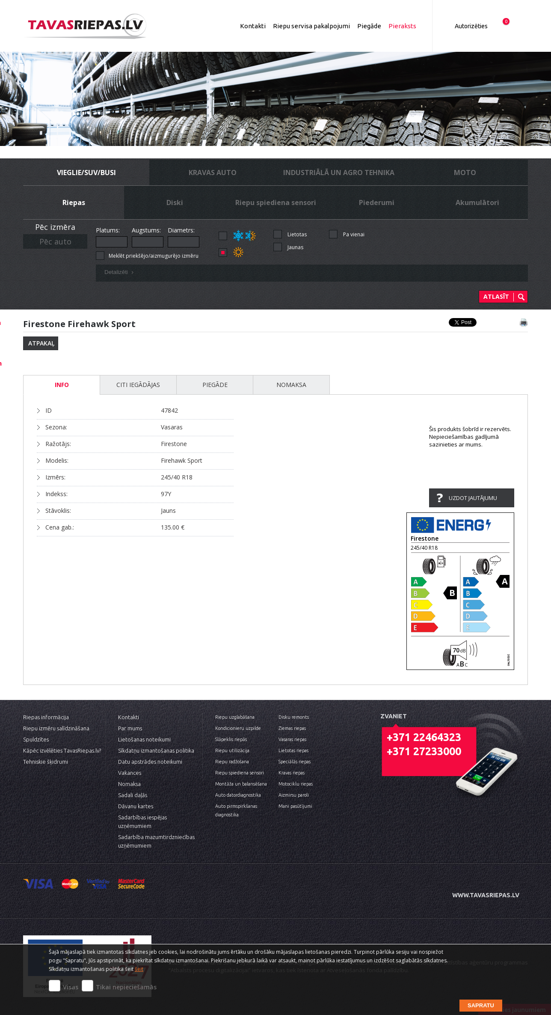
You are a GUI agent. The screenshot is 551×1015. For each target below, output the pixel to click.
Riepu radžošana (232, 761)
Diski (174, 202)
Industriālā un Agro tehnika (338, 172)
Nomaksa (291, 385)
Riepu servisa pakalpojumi (311, 26)
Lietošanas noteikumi (144, 739)
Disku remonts (293, 717)
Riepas (73, 202)
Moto (465, 172)
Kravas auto (213, 172)
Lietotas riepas (293, 750)
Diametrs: (181, 230)
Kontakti (253, 26)
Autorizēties (471, 26)
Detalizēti (120, 273)
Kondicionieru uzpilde (238, 728)
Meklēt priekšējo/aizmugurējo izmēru (153, 255)
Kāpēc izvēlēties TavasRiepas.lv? (62, 750)
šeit (139, 969)
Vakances (129, 773)
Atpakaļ (41, 343)
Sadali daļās (132, 795)
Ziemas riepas (292, 728)
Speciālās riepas (294, 761)
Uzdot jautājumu (473, 498)
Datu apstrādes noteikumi (150, 762)
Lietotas (297, 234)
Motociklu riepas (295, 783)
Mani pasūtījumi (295, 806)
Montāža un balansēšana (241, 783)
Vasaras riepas (292, 739)
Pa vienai (353, 234)
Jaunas (295, 247)
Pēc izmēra (55, 227)
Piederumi (376, 202)
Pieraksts (402, 26)
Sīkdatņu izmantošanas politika (156, 750)
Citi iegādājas (138, 385)
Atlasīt (496, 296)
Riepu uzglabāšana (235, 717)
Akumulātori (477, 202)
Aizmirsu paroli (293, 795)
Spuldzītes (36, 739)
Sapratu (481, 1005)
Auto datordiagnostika (238, 795)
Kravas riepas (291, 772)
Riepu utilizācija (232, 750)
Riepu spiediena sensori (275, 202)
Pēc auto (55, 241)
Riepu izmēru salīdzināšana (56, 728)
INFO (62, 385)
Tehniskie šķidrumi (45, 762)
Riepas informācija (46, 717)
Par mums (130, 728)
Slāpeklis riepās (231, 739)
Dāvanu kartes (135, 806)
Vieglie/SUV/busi (86, 172)
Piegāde (369, 26)
